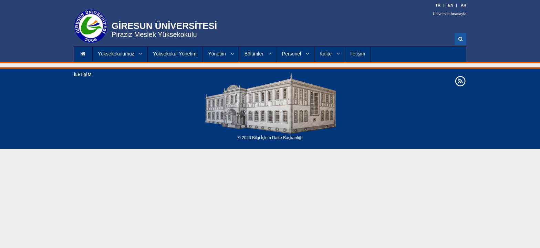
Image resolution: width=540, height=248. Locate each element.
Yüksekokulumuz (120, 53)
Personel (295, 53)
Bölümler (258, 53)
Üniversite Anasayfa (449, 14)
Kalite (330, 53)
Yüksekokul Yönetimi (175, 53)
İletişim (357, 53)
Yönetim (220, 53)
